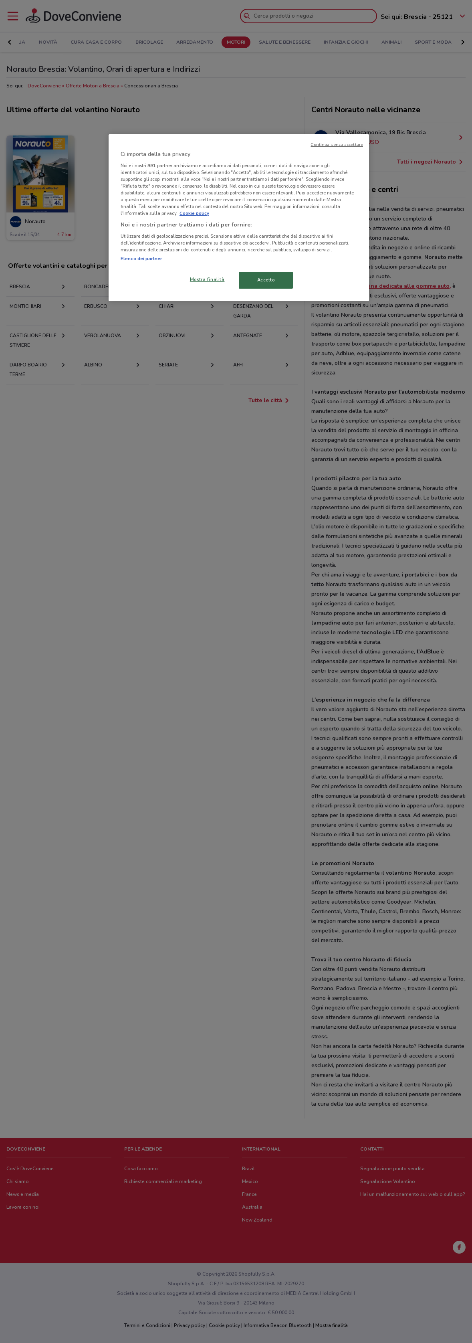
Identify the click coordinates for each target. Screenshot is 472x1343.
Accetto (266, 280)
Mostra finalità (207, 279)
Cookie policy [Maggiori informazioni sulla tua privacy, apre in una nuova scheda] (194, 213)
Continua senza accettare (337, 145)
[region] (239, 217)
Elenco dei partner (141, 258)
